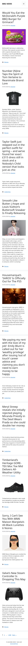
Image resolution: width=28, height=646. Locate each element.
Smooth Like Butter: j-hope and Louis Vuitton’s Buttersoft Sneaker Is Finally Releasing (13, 207)
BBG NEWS (7, 3)
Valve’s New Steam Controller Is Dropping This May (13, 576)
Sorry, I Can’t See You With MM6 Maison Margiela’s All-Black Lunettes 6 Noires (13, 522)
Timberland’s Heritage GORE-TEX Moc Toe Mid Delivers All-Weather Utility (12, 466)
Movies (6, 62)
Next (14, 635)
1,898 (9, 635)
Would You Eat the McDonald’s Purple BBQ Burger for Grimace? (13, 17)
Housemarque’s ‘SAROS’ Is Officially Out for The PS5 (13, 278)
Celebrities (7, 192)
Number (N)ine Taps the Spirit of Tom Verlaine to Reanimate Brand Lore (13, 77)
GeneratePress (14, 643)
